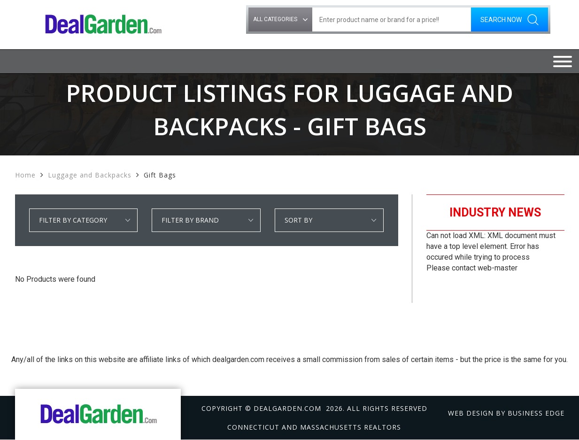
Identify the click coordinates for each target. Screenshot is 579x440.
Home (25, 174)
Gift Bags (160, 174)
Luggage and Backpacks (89, 174)
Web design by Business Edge (506, 413)
